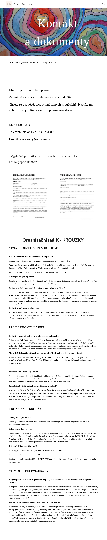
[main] (57, 32)
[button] (103, 4)
